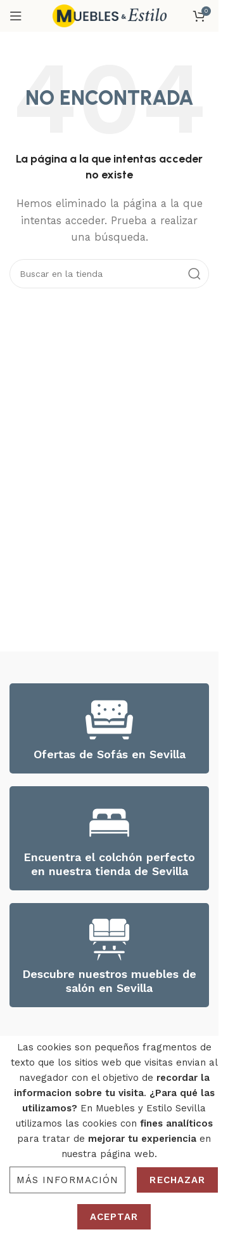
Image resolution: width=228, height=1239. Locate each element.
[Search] (109, 273)
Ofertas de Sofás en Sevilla (110, 754)
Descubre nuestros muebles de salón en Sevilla (109, 981)
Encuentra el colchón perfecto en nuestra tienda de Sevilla (109, 864)
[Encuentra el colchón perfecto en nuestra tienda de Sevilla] (109, 823)
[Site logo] (110, 15)
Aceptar (114, 1216)
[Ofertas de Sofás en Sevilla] (109, 720)
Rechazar (177, 1180)
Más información (67, 1180)
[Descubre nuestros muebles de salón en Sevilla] (109, 939)
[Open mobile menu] (15, 16)
